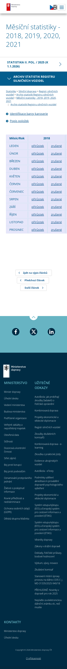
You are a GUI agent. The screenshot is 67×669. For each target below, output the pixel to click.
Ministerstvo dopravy (13, 7)
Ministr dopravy (12, 391)
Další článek (32, 287)
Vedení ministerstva (14, 405)
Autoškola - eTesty (44, 471)
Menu (62, 7)
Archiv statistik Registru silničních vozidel (34, 79)
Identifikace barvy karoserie (29, 114)
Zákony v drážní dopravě (47, 546)
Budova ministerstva (14, 411)
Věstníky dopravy (43, 539)
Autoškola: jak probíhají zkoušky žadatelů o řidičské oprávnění (47, 400)
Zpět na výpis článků (35, 272)
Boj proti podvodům (14, 471)
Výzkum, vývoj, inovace (46, 563)
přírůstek (37, 146)
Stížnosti (8, 441)
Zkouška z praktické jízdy (48, 454)
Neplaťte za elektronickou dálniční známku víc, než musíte (48, 603)
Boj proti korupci (13, 464)
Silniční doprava (27, 91)
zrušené (56, 146)
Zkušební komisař (44, 569)
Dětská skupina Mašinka (16, 518)
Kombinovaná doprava (46, 410)
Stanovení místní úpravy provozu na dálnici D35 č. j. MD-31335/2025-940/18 (49, 580)
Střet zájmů (10, 458)
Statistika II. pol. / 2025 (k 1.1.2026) (27, 64)
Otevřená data (11, 435)
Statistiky (11, 91)
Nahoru (33, 318)
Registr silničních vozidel (47, 427)
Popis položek (19, 121)
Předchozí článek (35, 280)
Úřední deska (11, 398)
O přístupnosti (33, 658)
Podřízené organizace (15, 418)
